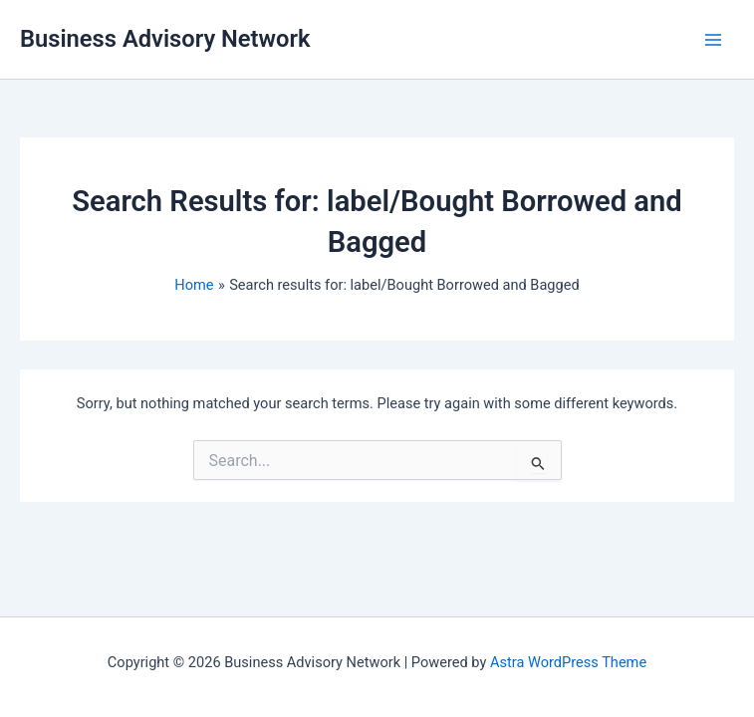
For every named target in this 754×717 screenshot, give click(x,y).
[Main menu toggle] (713, 40)
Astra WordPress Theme (568, 662)
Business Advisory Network (165, 39)
